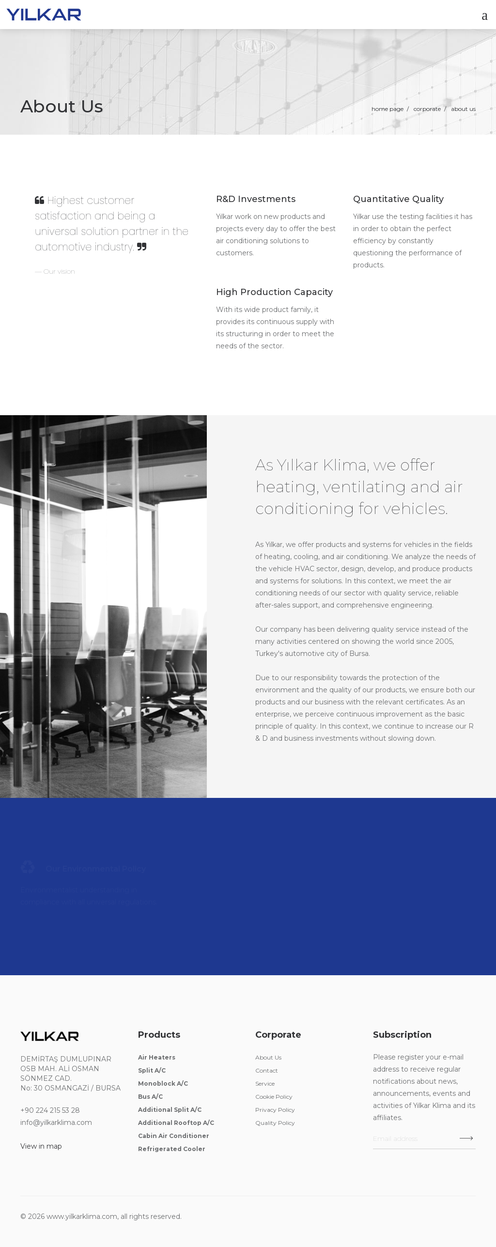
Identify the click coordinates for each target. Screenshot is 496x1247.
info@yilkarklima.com (56, 1122)
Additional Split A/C (170, 1109)
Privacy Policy (275, 1109)
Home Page (387, 108)
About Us (268, 1057)
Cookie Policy (274, 1096)
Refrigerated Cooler (171, 1149)
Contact (266, 1070)
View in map (41, 1146)
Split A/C (152, 1070)
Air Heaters (156, 1057)
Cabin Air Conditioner (173, 1135)
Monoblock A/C (163, 1083)
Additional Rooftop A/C (176, 1122)
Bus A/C (150, 1096)
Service (265, 1083)
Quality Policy (275, 1122)
